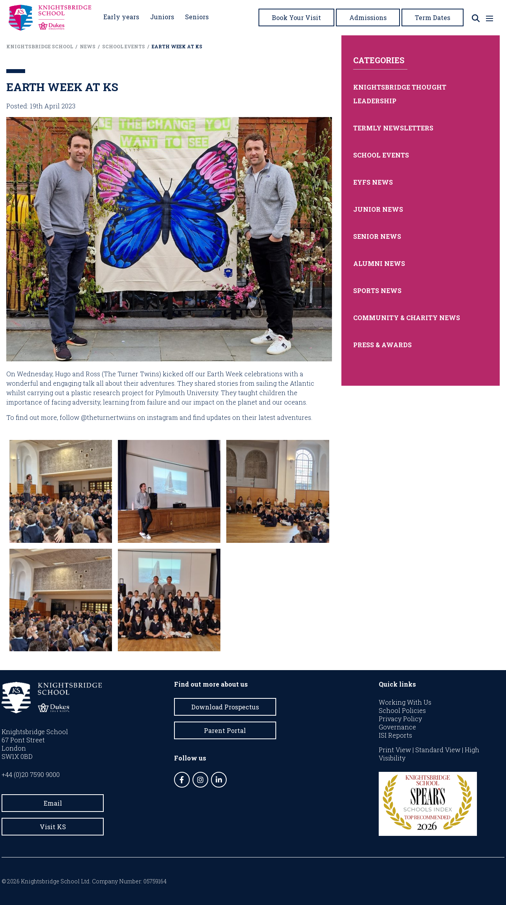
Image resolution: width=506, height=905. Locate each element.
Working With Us (405, 702)
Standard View (437, 750)
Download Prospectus (225, 707)
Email (53, 803)
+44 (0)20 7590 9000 (31, 774)
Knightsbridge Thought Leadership (399, 94)
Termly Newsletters (393, 128)
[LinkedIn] (219, 780)
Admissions (368, 17)
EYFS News (373, 182)
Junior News (378, 209)
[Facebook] (182, 780)
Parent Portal (225, 730)
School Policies (402, 710)
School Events (381, 155)
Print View (395, 750)
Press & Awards (382, 345)
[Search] (476, 18)
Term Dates (432, 17)
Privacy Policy (400, 718)
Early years (121, 17)
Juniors (162, 17)
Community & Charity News (406, 317)
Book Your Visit (296, 17)
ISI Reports (395, 735)
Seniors (197, 17)
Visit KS (53, 827)
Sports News (377, 290)
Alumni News (379, 263)
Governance (397, 727)
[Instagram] (200, 780)
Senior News (377, 236)
